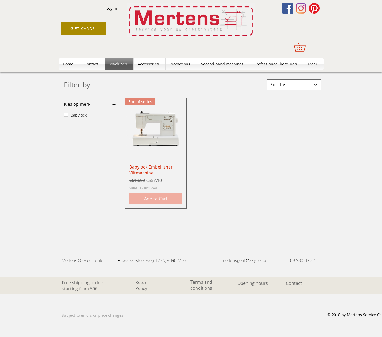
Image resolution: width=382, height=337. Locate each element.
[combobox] (294, 84)
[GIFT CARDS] (83, 28)
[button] (304, 47)
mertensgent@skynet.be (244, 260)
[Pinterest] (314, 8)
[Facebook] (287, 8)
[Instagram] (301, 8)
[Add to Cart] (155, 198)
